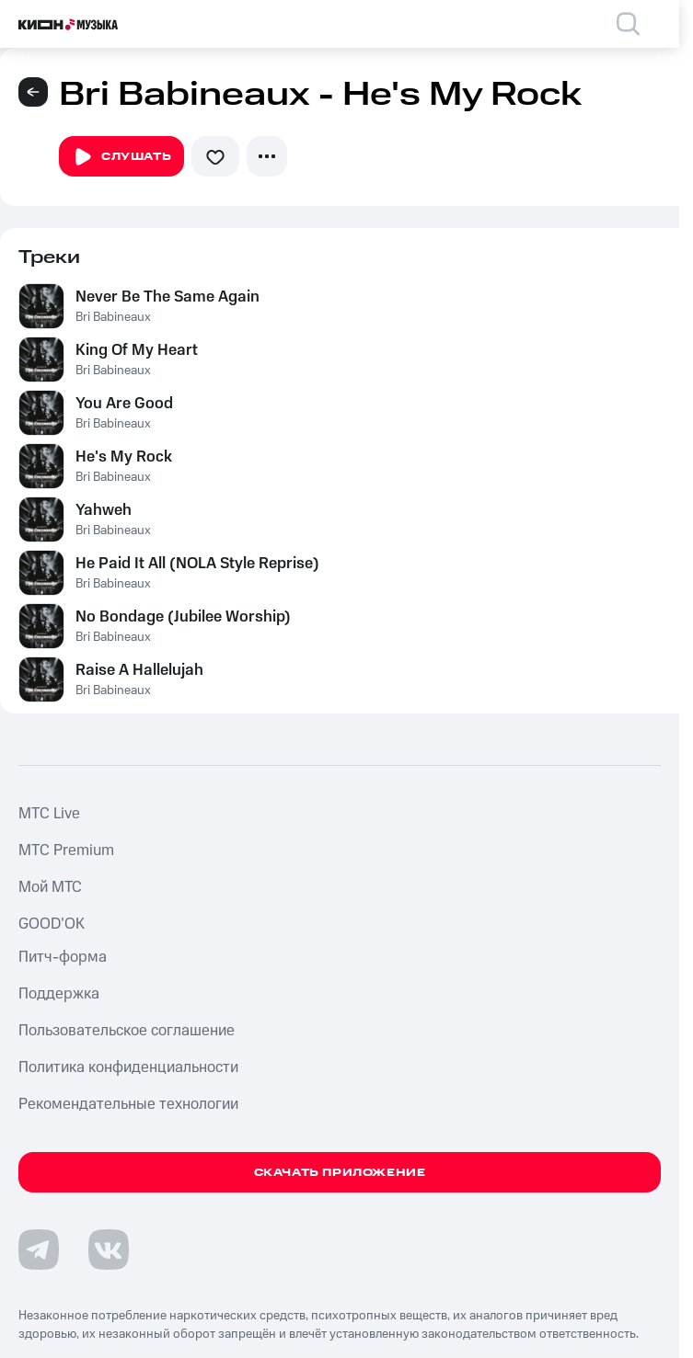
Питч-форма (62, 957)
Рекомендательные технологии (128, 1104)
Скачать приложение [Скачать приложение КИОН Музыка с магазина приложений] (340, 1173)
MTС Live (49, 814)
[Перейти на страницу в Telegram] (38, 1249)
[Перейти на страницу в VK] (108, 1249)
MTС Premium (66, 850)
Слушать (121, 157)
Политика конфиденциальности (128, 1067)
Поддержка (58, 994)
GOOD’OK (51, 924)
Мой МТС (50, 887)
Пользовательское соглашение (126, 1031)
